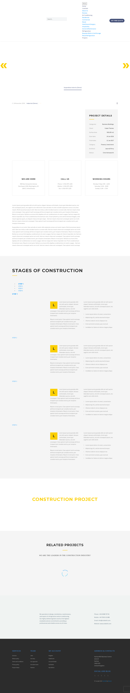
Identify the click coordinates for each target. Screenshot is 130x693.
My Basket (51, 664)
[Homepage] (20, 20)
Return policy (15, 658)
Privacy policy (15, 664)
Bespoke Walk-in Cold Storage (91, 33)
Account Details (52, 661)
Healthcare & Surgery (88, 24)
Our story (32, 658)
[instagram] (98, 675)
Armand (109, 681)
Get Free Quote (117, 20)
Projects (84, 38)
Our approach (33, 661)
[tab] (21, 284)
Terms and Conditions (17, 661)
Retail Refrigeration (88, 35)
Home (84, 6)
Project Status (15, 667)
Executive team (34, 664)
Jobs (31, 655)
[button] (60, 22)
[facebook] (104, 675)
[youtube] (101, 675)
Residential (85, 17)
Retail (84, 22)
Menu (84, 4)
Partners (32, 667)
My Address (51, 667)
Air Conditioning (87, 15)
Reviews (84, 13)
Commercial (86, 20)
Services (14, 655)
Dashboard (51, 658)
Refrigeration (86, 31)
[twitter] (95, 675)
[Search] (57, 19)
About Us (85, 11)
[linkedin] (108, 675)
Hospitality (85, 26)
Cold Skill (85, 8)
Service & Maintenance (89, 29)
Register (51, 655)
